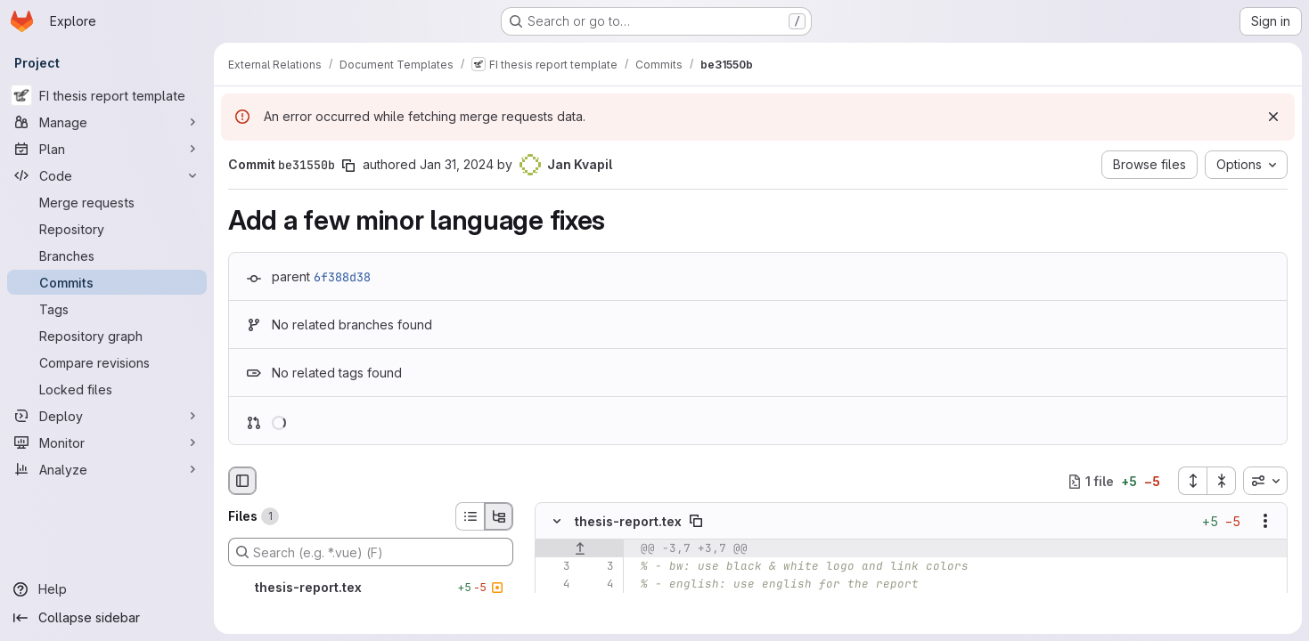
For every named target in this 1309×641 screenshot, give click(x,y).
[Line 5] (555, 603)
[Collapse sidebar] (107, 617)
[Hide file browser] (242, 481)
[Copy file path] (696, 521)
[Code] (107, 175)
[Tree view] (499, 516)
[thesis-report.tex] (370, 587)
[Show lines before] (580, 549)
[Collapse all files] (1221, 481)
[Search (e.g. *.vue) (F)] (370, 552)
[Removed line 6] (555, 620)
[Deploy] (107, 415)
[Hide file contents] (557, 521)
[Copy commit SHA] (348, 165)
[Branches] (107, 255)
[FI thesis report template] (107, 95)
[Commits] (107, 282)
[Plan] (107, 148)
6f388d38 (342, 277)
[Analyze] (107, 469)
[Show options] (1265, 521)
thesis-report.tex (628, 521)
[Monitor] (107, 442)
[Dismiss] (1273, 116)
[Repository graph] (107, 335)
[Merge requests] (107, 202)
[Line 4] (555, 585)
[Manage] (107, 122)
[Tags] (107, 308)
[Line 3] (555, 567)
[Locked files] (107, 389)
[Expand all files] (1192, 481)
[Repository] (107, 228)
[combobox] (1265, 481)
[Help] (107, 589)
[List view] (469, 516)
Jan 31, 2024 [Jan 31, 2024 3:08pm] (457, 164)
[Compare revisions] (107, 362)
